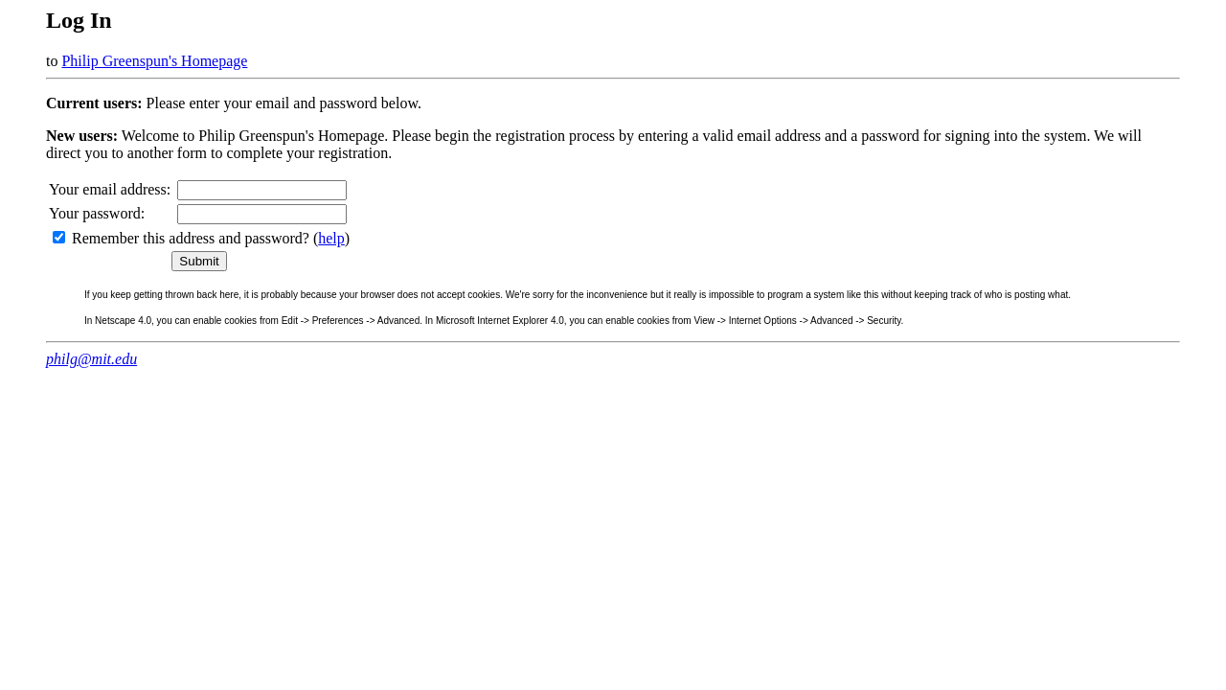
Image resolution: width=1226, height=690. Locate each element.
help (331, 238)
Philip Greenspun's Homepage (154, 61)
